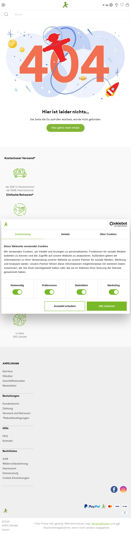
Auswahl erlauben (65, 306)
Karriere (8, 371)
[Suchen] (7, 14)
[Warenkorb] (127, 5)
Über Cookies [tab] (108, 234)
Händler (8, 376)
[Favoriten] (122, 5)
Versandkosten (100, 523)
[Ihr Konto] (116, 5)
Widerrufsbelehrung (15, 463)
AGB (5, 458)
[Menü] (3, 5)
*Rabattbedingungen (16, 418)
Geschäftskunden (14, 380)
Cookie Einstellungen (16, 478)
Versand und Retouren (17, 413)
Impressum (9, 468)
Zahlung (8, 408)
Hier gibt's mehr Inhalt (65, 127)
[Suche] (71, 14)
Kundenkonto (11, 403)
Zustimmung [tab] (23, 234)
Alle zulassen (107, 306)
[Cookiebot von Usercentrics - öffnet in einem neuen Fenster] (112, 224)
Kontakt (8, 440)
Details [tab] (65, 234)
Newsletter (10, 385)
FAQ (5, 436)
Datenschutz (10, 473)
